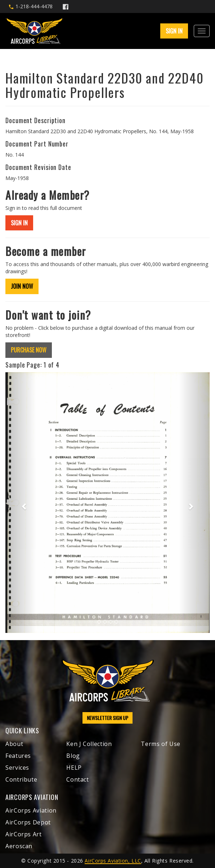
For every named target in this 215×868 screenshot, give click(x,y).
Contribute (21, 779)
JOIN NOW (22, 286)
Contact (77, 779)
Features (18, 756)
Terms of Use (160, 744)
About (14, 744)
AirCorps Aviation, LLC (113, 860)
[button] (20, 502)
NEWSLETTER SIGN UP (107, 717)
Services (17, 768)
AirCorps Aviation (31, 810)
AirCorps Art (23, 834)
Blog (73, 756)
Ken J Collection (89, 744)
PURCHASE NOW (28, 350)
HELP (74, 768)
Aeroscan (18, 846)
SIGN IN (174, 31)
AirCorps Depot (28, 822)
